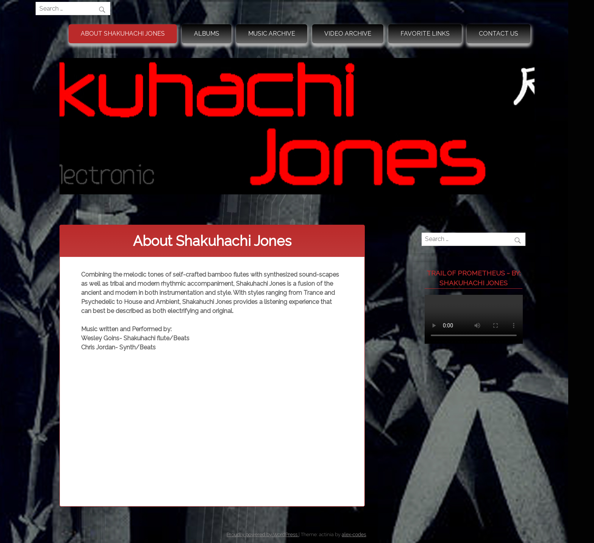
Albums (206, 33)
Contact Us (498, 33)
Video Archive (347, 33)
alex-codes (354, 534)
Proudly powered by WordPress (263, 534)
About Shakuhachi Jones (123, 33)
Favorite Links (425, 33)
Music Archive (271, 33)
